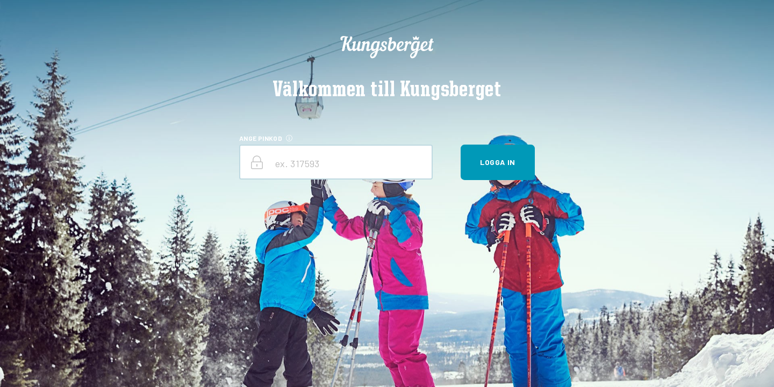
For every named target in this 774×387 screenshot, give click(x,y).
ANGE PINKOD (260, 138)
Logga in (497, 162)
